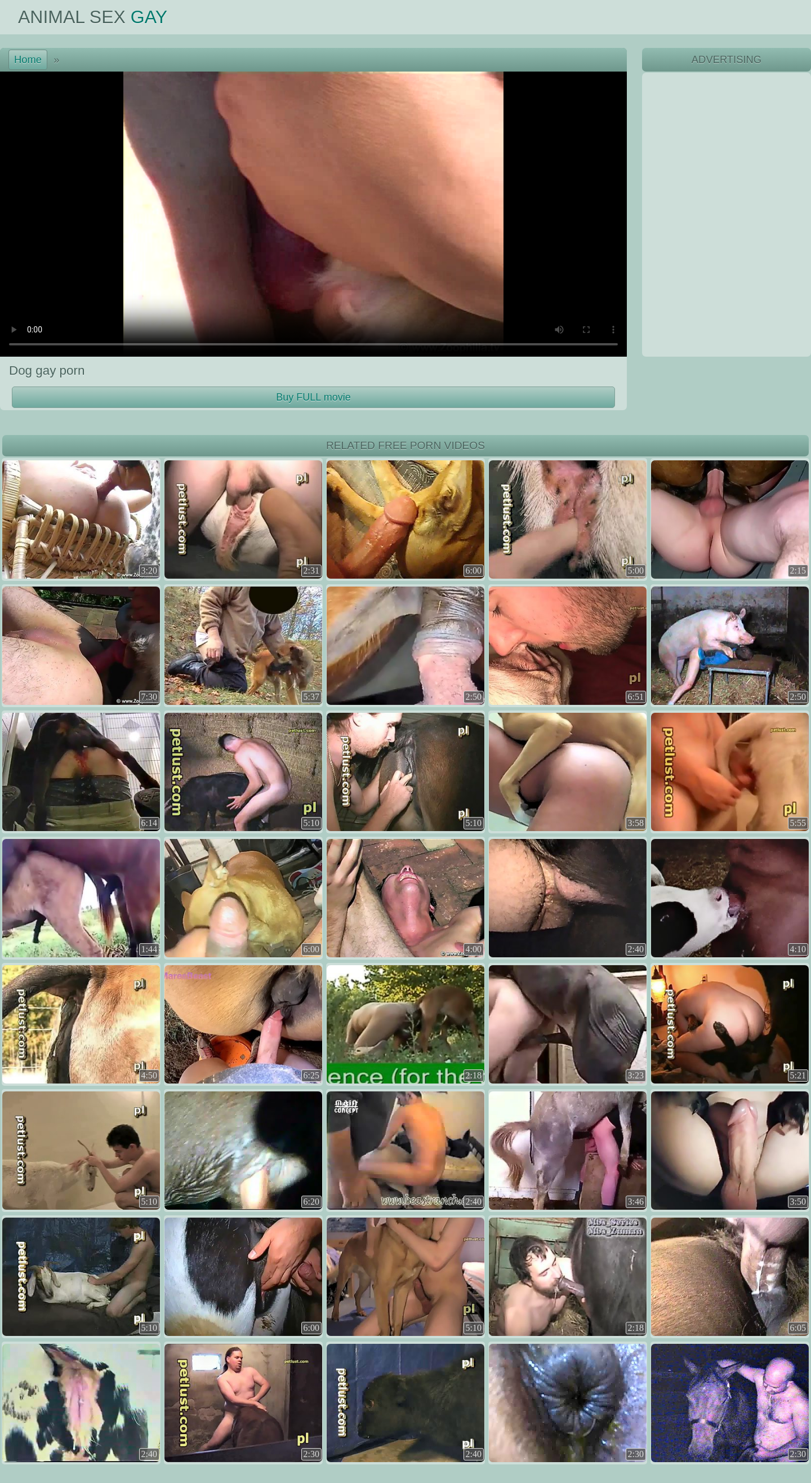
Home (28, 59)
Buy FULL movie (313, 397)
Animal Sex (92, 17)
